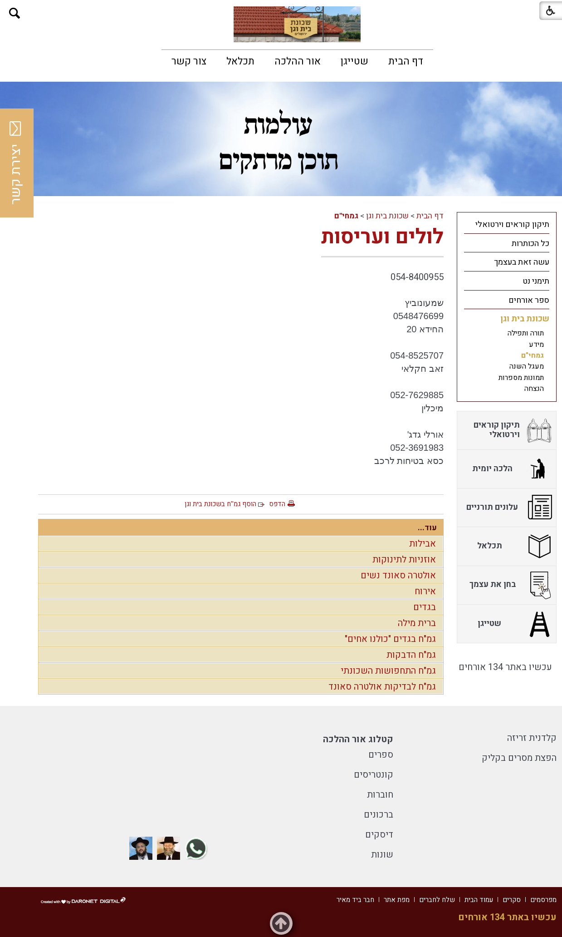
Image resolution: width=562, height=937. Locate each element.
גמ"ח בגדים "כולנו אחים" (390, 639)
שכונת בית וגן (387, 216)
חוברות (380, 794)
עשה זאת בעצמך (521, 262)
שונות (382, 854)
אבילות (422, 543)
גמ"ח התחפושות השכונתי (388, 670)
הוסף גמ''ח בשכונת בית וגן (220, 504)
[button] (14, 13)
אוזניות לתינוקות (404, 559)
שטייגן (354, 61)
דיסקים (379, 834)
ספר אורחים (528, 300)
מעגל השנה (526, 366)
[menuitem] (405, 61)
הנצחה (534, 388)
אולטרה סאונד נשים (398, 575)
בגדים (424, 607)
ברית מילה (417, 623)
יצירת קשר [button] (16, 163)
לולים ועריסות (382, 237)
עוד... (427, 527)
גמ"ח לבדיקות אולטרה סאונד (382, 686)
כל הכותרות (530, 243)
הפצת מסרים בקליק (519, 757)
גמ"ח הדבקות (411, 654)
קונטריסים (373, 774)
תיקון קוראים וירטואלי (512, 224)
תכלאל (240, 61)
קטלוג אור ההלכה (358, 739)
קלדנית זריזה (532, 738)
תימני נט (536, 281)
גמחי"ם (346, 216)
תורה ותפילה (526, 333)
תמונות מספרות (521, 377)
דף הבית (405, 61)
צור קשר (188, 61)
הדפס (277, 504)
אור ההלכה (297, 61)
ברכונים (378, 814)
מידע (536, 344)
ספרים (380, 754)
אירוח (425, 591)
